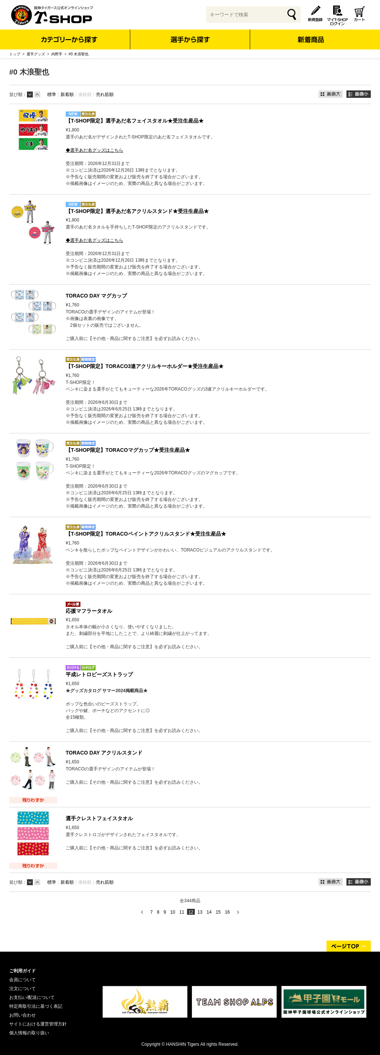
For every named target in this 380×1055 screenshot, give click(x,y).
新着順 (67, 94)
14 (209, 912)
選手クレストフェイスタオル (99, 818)
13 (199, 912)
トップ (14, 54)
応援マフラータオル (89, 611)
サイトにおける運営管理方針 (38, 1024)
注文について (22, 988)
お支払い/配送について (32, 997)
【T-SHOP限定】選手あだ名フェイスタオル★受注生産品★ (135, 121)
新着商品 (310, 34)
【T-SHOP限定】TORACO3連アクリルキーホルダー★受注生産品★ (145, 366)
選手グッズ (36, 54)
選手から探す (190, 39)
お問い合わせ (22, 1015)
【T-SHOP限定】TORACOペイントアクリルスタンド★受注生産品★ (146, 534)
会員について (22, 979)
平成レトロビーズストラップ (99, 674)
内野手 (56, 54)
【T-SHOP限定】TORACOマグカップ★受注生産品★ (128, 450)
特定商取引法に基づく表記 (35, 1006)
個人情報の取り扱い (29, 1032)
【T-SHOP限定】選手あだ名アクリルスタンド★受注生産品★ (137, 211)
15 (218, 912)
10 (172, 912)
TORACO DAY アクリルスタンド (104, 753)
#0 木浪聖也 (79, 54)
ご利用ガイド (22, 970)
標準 (51, 94)
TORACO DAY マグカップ (96, 296)
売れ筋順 (105, 94)
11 (181, 912)
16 (227, 912)
